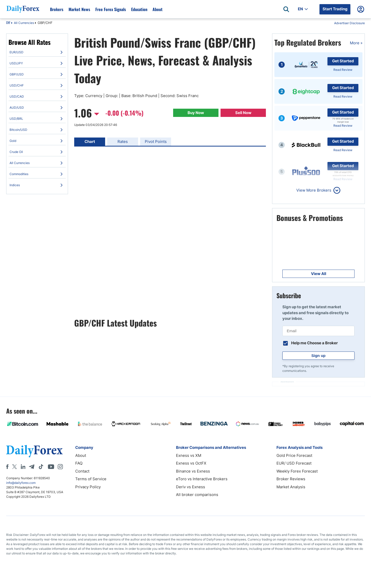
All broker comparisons (197, 494)
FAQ (78, 463)
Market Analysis (290, 486)
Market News (79, 9)
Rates (122, 141)
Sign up (318, 355)
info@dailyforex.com (21, 483)
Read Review (342, 70)
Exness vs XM (188, 455)
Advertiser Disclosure (349, 23)
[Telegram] (31, 466)
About (158, 9)
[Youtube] (51, 466)
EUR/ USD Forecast (293, 463)
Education (139, 9)
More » (356, 42)
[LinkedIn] (23, 466)
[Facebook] (7, 466)
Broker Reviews (290, 478)
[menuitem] (37, 52)
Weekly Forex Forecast (297, 471)
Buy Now (196, 112)
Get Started (343, 60)
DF (8, 23)
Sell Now (243, 112)
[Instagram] (60, 466)
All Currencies (24, 23)
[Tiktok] (41, 467)
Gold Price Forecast (294, 455)
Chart (90, 141)
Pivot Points (156, 141)
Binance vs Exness (193, 471)
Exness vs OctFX (191, 463)
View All (318, 273)
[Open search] (286, 9)
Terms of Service (90, 478)
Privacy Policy (88, 486)
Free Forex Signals (110, 9)
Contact (82, 471)
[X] (14, 466)
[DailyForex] (34, 451)
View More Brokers (313, 190)
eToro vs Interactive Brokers (201, 478)
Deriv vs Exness (190, 486)
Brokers (56, 9)
